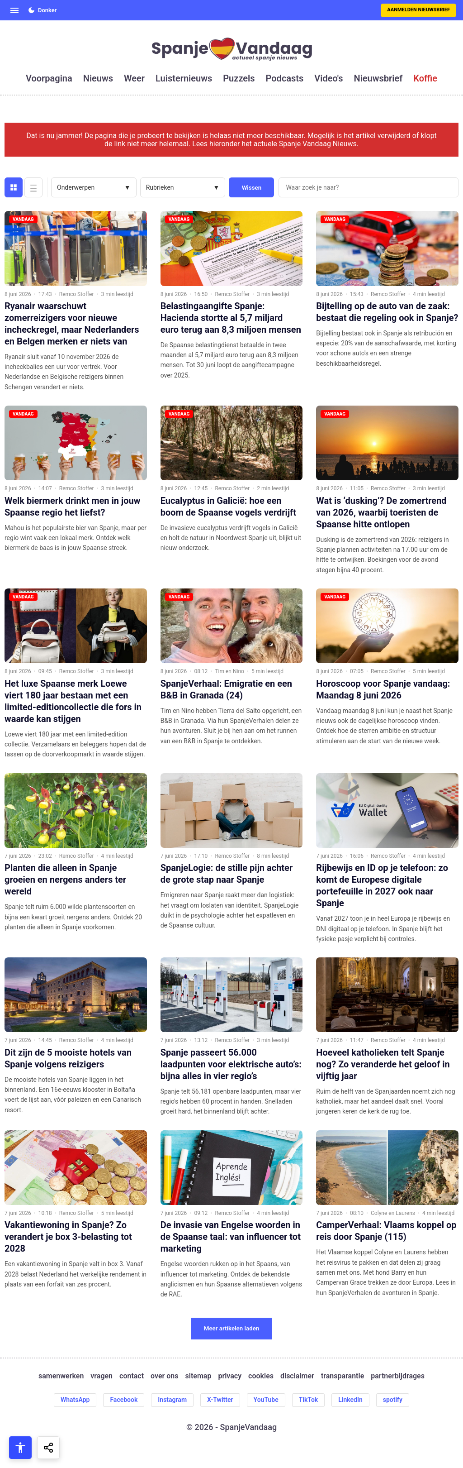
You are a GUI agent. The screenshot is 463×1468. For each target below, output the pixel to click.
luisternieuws (184, 78)
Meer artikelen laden (232, 1328)
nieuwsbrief (378, 78)
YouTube (266, 1399)
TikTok (308, 1399)
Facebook (123, 1399)
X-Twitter (220, 1399)
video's (328, 78)
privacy (229, 1376)
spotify (392, 1399)
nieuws (98, 78)
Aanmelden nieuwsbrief (418, 10)
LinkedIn (350, 1399)
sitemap (198, 1376)
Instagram (172, 1399)
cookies (261, 1376)
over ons (164, 1376)
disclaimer (297, 1376)
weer (134, 78)
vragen (101, 1376)
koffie (425, 78)
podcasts (285, 78)
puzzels (239, 78)
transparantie (342, 1376)
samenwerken (61, 1376)
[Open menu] (14, 10)
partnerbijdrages (398, 1376)
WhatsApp (75, 1399)
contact (131, 1376)
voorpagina (49, 78)
